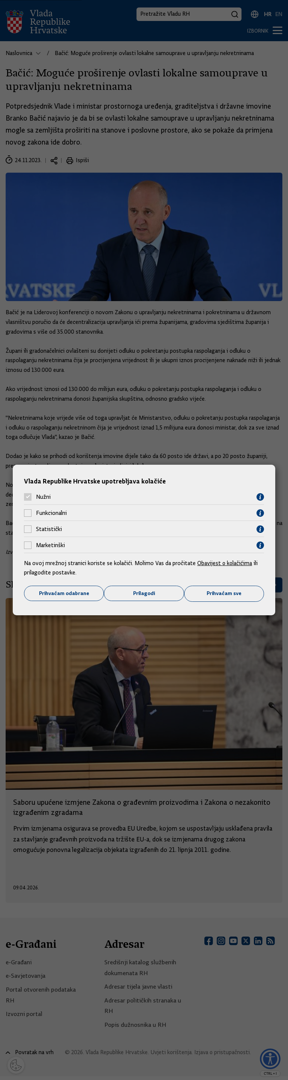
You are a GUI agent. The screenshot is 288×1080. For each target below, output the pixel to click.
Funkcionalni (51, 513)
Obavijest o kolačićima (225, 562)
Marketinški (50, 545)
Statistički (49, 529)
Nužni (43, 497)
